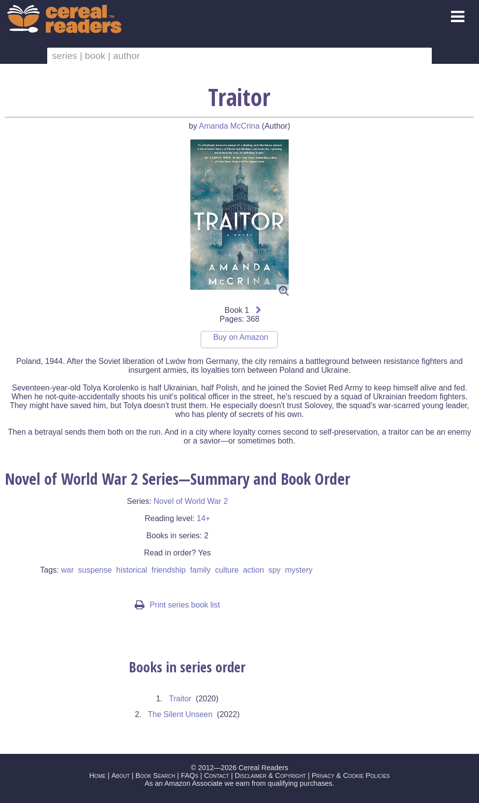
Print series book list (177, 605)
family (200, 570)
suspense (95, 570)
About (120, 775)
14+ (203, 518)
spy (275, 570)
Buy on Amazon (240, 337)
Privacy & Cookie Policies (351, 775)
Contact (216, 775)
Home (97, 775)
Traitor (180, 698)
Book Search (155, 775)
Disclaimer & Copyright (270, 775)
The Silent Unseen (180, 714)
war (67, 570)
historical (131, 570)
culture (227, 570)
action (253, 570)
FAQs (189, 775)
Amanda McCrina (229, 126)
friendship (168, 570)
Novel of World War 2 (190, 501)
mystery (299, 570)
